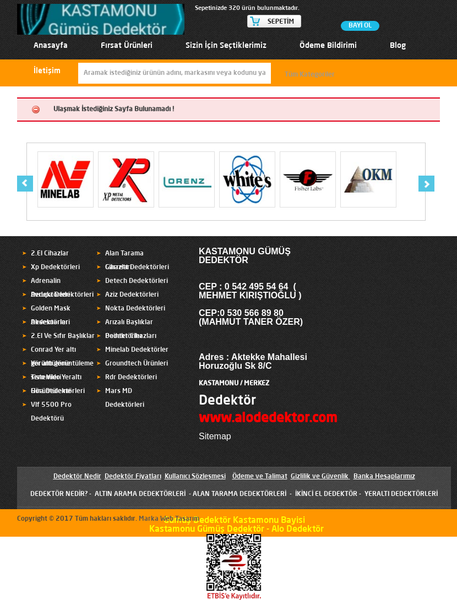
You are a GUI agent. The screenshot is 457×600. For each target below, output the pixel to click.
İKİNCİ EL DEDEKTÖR (326, 494)
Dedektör (227, 401)
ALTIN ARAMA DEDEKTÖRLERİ (140, 494)
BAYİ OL (360, 26)
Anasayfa (51, 46)
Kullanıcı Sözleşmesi (195, 476)
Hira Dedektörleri (58, 391)
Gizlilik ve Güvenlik (320, 476)
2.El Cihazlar (50, 253)
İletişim (47, 71)
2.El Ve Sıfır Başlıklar (63, 336)
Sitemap (215, 436)
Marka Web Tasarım (169, 519)
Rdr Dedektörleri (131, 377)
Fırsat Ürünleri (127, 46)
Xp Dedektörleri (55, 267)
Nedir (92, 476)
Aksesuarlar (49, 322)
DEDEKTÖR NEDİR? (59, 494)
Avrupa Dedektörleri (62, 295)
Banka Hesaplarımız (384, 476)
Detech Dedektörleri (136, 281)
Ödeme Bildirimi (328, 46)
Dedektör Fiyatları (133, 476)
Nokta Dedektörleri (135, 309)
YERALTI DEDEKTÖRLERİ (401, 494)
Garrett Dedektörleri (137, 267)
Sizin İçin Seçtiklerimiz (226, 46)
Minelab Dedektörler (136, 350)
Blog (398, 46)
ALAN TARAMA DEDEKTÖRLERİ (239, 494)
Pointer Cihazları (130, 336)
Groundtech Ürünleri (136, 364)
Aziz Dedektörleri (132, 295)
